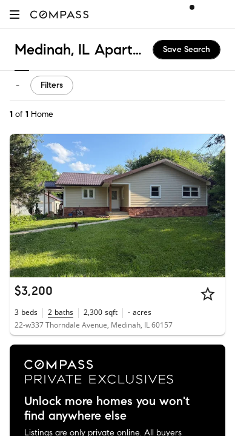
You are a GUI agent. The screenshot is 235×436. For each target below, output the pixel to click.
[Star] (207, 293)
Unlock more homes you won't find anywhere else (107, 408)
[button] (14, 14)
